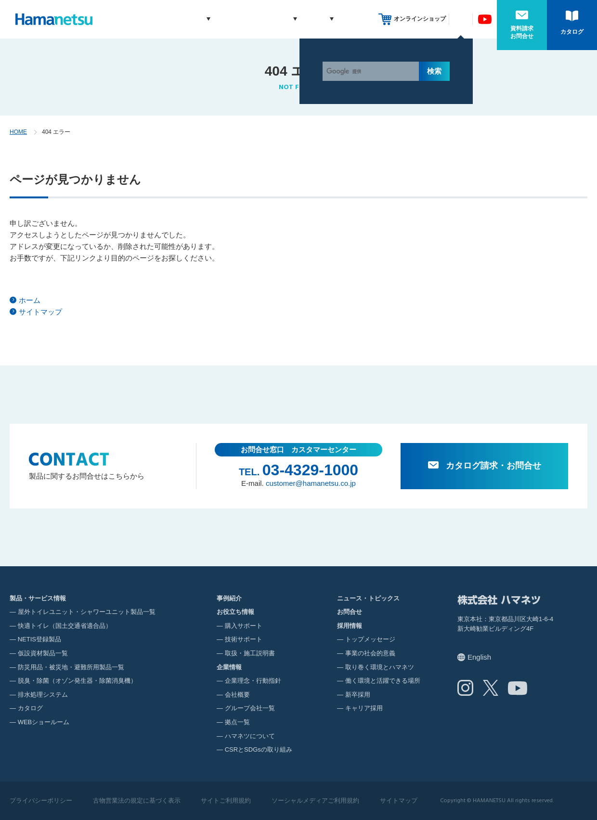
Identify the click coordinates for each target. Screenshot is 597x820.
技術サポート (243, 639)
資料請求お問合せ (521, 32)
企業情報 (312, 19)
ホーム (29, 300)
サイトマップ (40, 312)
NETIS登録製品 (39, 639)
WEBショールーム (44, 722)
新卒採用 (357, 694)
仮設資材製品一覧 (43, 653)
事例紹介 (216, 19)
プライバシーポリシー (41, 800)
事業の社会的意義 (370, 653)
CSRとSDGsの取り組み (258, 749)
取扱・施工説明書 (250, 653)
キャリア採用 (364, 708)
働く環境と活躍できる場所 (382, 680)
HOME (18, 132)
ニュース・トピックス (368, 598)
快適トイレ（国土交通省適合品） (65, 625)
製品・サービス (159, 19)
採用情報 (357, 19)
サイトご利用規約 (226, 800)
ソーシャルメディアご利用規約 (315, 800)
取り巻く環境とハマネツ (379, 667)
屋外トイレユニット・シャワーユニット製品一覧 (87, 611)
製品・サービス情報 (38, 598)
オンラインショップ (420, 18)
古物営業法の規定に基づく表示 (137, 800)
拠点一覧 (237, 722)
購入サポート (243, 625)
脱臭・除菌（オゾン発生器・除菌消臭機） (77, 680)
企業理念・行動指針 (253, 680)
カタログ (572, 31)
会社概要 (237, 694)
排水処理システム (43, 694)
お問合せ (349, 611)
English (479, 657)
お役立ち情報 (259, 19)
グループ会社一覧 (250, 708)
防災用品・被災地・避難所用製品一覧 (71, 667)
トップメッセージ (370, 639)
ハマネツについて (250, 736)
